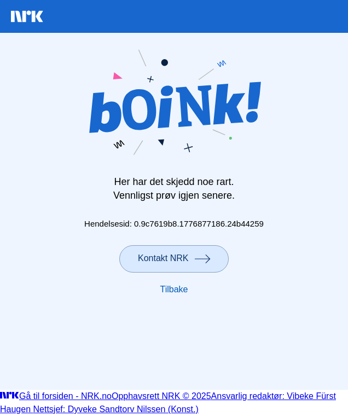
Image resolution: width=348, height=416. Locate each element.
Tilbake (174, 289)
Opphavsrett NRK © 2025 (161, 396)
